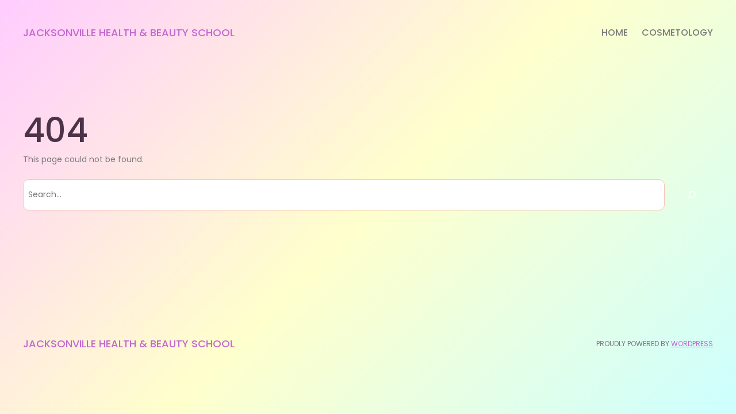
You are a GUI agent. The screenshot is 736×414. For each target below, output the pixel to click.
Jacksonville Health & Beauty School (129, 32)
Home (614, 32)
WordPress (692, 343)
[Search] (691, 194)
